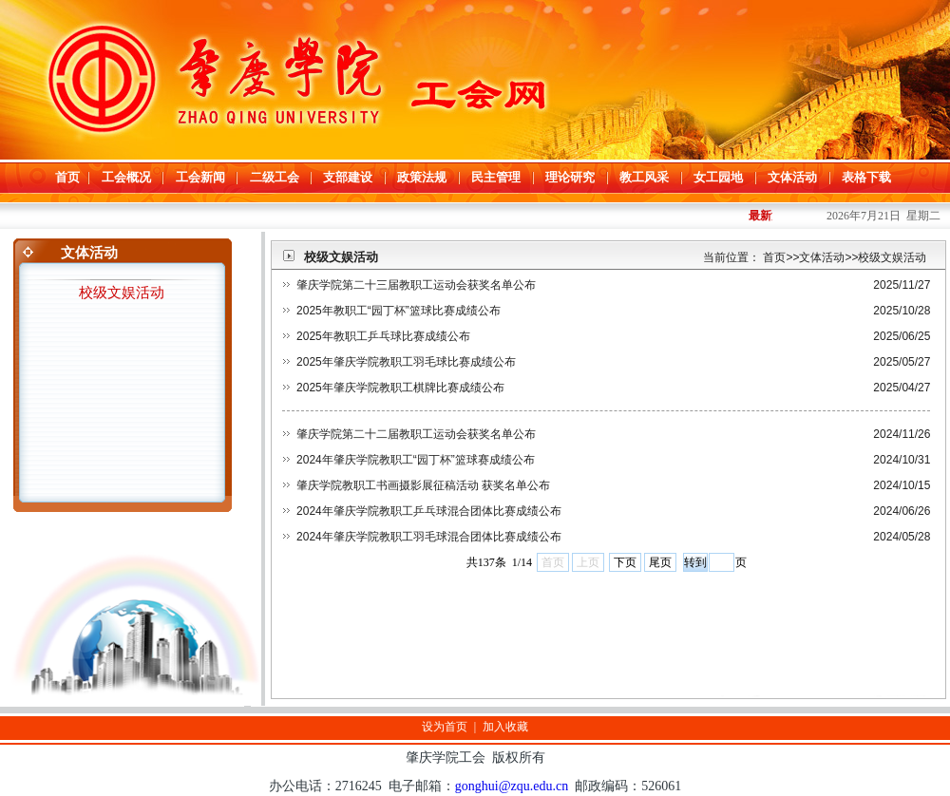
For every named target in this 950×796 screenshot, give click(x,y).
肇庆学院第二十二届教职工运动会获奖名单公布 (416, 434)
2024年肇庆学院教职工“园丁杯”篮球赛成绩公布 (415, 459)
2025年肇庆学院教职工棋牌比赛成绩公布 (400, 387)
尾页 (660, 562)
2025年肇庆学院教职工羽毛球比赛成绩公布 (406, 362)
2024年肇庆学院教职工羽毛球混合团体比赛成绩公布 (428, 536)
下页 (625, 562)
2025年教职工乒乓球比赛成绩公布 (383, 336)
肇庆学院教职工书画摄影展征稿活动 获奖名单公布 (423, 485)
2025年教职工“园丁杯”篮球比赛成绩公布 (398, 310)
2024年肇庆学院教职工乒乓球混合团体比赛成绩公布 (428, 511)
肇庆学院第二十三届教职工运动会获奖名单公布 (416, 285)
